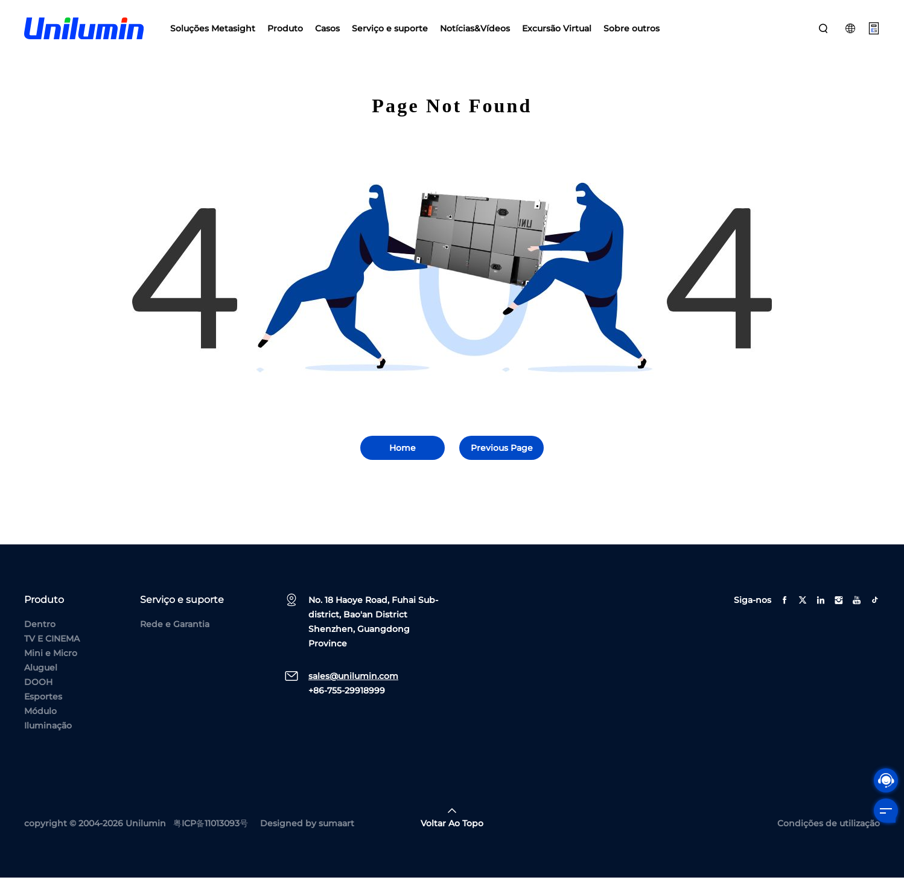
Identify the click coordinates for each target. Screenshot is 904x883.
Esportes (43, 702)
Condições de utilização (828, 828)
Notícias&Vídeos (475, 30)
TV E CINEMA (52, 644)
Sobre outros (631, 30)
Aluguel (40, 673)
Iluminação (48, 730)
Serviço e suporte (390, 30)
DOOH (38, 687)
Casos (327, 30)
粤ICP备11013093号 (210, 828)
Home (402, 453)
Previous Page (502, 453)
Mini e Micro (50, 658)
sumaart (336, 828)
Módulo (40, 716)
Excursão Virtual (556, 30)
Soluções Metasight (212, 30)
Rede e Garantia (174, 629)
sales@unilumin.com (353, 681)
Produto (285, 30)
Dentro (40, 629)
